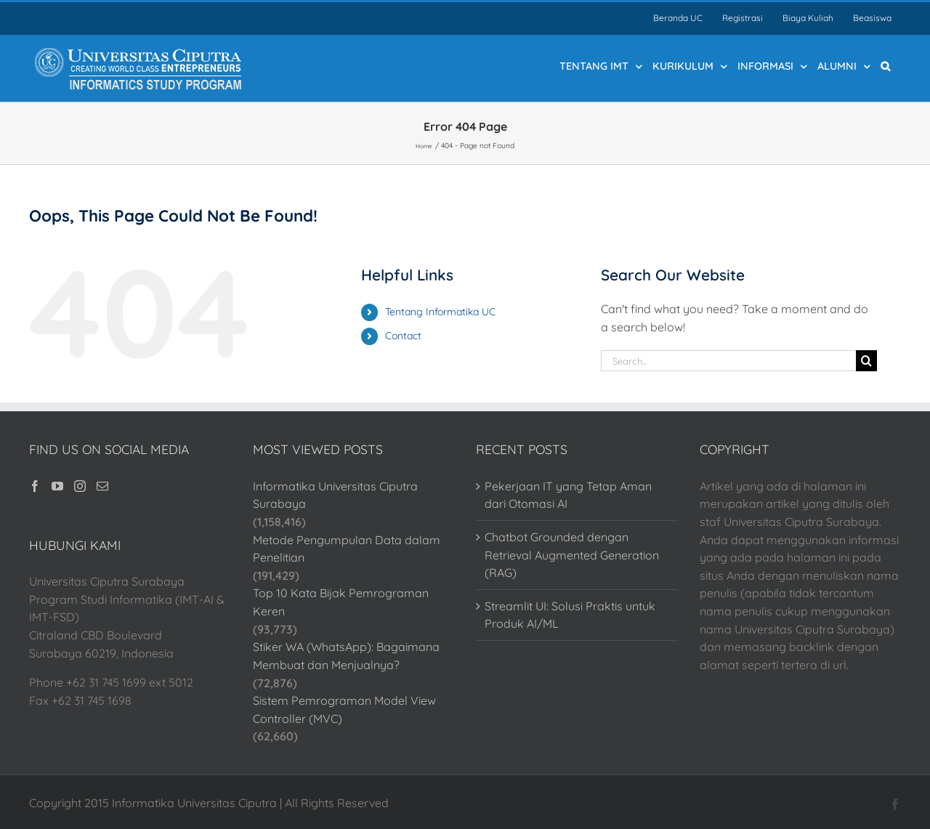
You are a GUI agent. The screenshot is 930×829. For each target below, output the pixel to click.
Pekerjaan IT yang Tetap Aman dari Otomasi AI (568, 495)
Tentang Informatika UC (440, 311)
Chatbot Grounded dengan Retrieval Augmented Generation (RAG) (572, 555)
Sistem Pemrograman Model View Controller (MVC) (344, 709)
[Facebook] (35, 486)
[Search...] (728, 360)
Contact (403, 335)
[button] (885, 65)
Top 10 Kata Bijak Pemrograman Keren (341, 602)
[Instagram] (80, 486)
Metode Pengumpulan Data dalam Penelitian (346, 549)
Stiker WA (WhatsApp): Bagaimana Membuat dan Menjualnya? (346, 655)
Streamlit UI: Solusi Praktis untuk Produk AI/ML (570, 615)
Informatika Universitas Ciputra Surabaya (335, 495)
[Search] (866, 360)
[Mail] (102, 486)
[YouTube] (57, 486)
